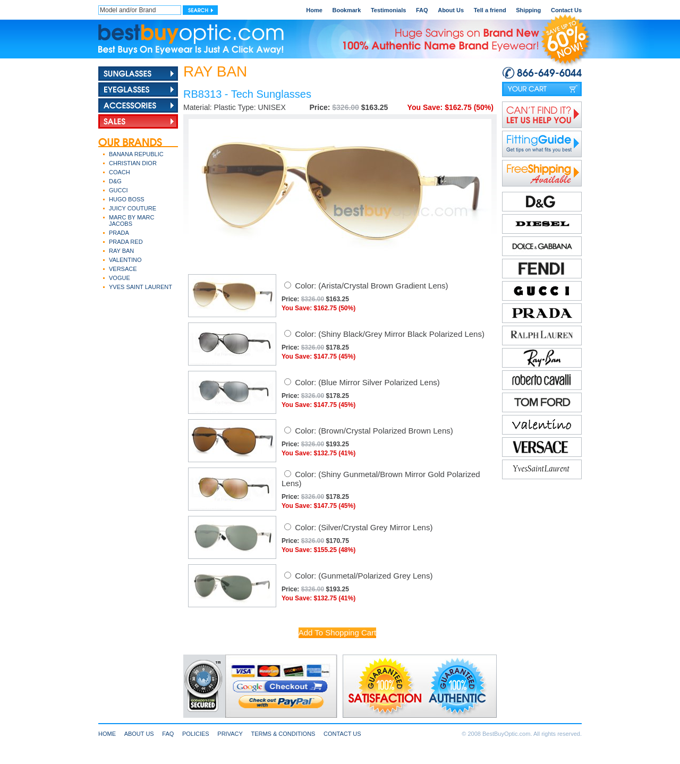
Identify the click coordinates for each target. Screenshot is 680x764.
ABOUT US (139, 734)
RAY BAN (121, 251)
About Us (451, 10)
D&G (115, 181)
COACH (119, 172)
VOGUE (119, 278)
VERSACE (123, 269)
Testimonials (388, 10)
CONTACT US (342, 734)
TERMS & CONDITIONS (283, 734)
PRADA (119, 233)
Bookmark (346, 10)
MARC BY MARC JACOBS (131, 220)
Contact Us (566, 10)
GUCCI (118, 190)
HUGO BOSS (126, 199)
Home (314, 10)
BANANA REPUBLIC (136, 154)
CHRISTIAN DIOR (133, 163)
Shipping (528, 10)
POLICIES (195, 734)
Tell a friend (490, 10)
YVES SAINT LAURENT (140, 287)
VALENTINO (125, 260)
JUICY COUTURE (132, 208)
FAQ (422, 10)
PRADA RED (126, 242)
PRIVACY (229, 734)
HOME (107, 734)
